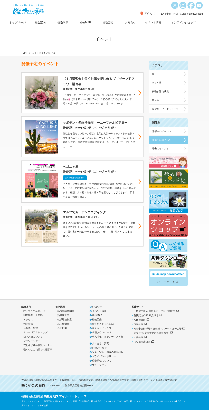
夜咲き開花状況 (160, 91)
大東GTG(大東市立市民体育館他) (151, 338)
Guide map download (191, 13)
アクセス (149, 13)
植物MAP (85, 22)
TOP (23, 53)
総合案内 (40, 22)
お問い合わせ (99, 353)
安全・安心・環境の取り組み (107, 357)
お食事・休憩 (30, 334)
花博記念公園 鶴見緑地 (146, 321)
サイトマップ (99, 370)
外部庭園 (62, 334)
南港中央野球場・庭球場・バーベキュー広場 (158, 334)
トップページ (17, 22)
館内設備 (28, 329)
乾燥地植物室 (64, 325)
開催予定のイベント (163, 140)
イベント (32, 53)
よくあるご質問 (100, 349)
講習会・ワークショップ (165, 109)
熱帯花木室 (63, 321)
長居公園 (138, 330)
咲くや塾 (157, 82)
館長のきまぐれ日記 (103, 329)
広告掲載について (101, 366)
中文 (168, 13)
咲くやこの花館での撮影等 (37, 355)
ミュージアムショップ (35, 338)
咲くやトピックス (101, 334)
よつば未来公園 (142, 347)
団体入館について (33, 342)
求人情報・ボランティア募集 (107, 342)
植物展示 (62, 22)
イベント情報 (153, 22)
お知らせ (130, 22)
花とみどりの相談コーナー (37, 351)
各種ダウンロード (101, 338)
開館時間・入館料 (33, 321)
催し (154, 74)
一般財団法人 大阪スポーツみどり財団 (154, 317)
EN (163, 13)
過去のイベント (160, 148)
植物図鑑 (107, 22)
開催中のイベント (161, 131)
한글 (175, 13)
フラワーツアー (31, 346)
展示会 (155, 100)
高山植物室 (63, 329)
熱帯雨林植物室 (65, 317)
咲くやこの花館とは (34, 317)
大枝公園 (138, 343)
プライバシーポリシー (104, 362)
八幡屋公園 (140, 325)
